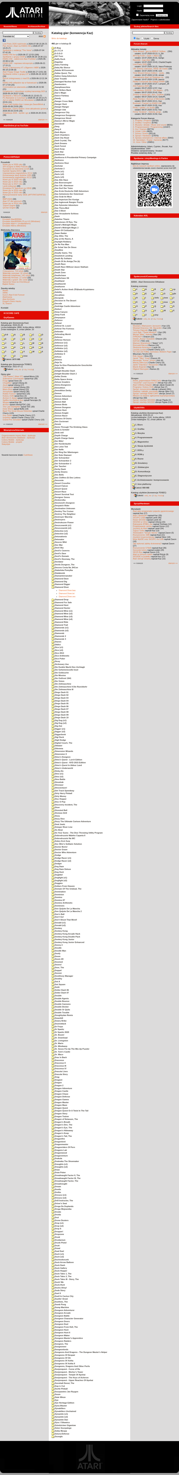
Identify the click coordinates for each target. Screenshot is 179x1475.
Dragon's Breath (61, 1122)
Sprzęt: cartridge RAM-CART (145, 393)
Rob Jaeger (138, 356)
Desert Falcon (60, 486)
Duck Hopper (59, 1271)
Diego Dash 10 (60, 717)
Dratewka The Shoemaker (65, 1161)
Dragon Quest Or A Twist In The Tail (70, 1111)
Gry (138, 38)
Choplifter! (7, 383)
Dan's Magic (59, 93)
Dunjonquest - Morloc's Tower (67, 1372)
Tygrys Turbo (138, 530)
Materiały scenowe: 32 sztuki (15, 273)
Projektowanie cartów (142, 526)
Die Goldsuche (60, 673)
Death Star (58, 270)
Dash (56, 216)
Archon (6, 404)
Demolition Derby (61, 390)
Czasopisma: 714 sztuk (13, 271)
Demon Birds (59, 404)
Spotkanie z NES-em (12, 96)
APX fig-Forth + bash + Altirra (146, 56)
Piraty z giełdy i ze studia (144, 107)
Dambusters (59, 84)
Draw (56, 1170)
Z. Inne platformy (141, 484)
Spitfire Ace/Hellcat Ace (13, 400)
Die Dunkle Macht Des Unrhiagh (68, 667)
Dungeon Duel (60, 1324)
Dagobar (57, 62)
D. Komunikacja (141, 471)
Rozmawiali (136, 324)
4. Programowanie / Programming (148, 127)
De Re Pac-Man (60, 244)
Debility (57, 292)
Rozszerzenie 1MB (141, 535)
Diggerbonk (59, 734)
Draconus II (59, 1063)
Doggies (57, 883)
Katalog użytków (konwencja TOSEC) (148, 492)
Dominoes (58, 906)
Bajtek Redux (8, 284)
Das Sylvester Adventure (65, 205)
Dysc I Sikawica (61, 1422)
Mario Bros (7, 389)
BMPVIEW (7, 199)
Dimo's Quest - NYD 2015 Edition (69, 762)
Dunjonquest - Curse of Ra (66, 1369)
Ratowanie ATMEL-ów (142, 524)
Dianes (56, 642)
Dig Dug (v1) (59, 720)
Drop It (56, 1229)
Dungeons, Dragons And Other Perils (71, 1366)
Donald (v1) (59, 923)
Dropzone (58, 1234)
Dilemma (57, 748)
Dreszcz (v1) (59, 1195)
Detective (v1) (60, 531)
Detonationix (59, 536)
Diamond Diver (60, 587)
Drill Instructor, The (62, 1200)
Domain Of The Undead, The (66, 889)
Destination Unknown (63, 508)
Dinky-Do (57, 771)
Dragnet (57, 1080)
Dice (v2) (57, 650)
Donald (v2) (59, 925)
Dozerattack (59, 1024)
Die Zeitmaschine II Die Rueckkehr (69, 687)
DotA (55, 987)
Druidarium (58, 1240)
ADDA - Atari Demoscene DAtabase (147, 282)
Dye (55, 1400)
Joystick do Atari (140, 528)
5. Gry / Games (139, 129)
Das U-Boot (59, 211)
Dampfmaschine (61, 87)
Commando (8, 387)
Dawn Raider (59, 233)
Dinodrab (57, 782)
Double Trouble (60, 1012)
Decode (57, 303)
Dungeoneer (59, 1347)
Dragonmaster (60, 1144)
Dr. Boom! (58, 1035)
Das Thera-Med (60, 208)
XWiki (5, 293)
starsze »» (42, 120)
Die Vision (58, 681)
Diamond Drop (60, 599)
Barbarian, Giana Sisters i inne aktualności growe (24, 109)
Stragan (134, 378)
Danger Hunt (59, 104)
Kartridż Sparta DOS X (13, 171)
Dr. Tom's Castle (61, 1052)
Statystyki (6, 444)
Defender (57, 331)
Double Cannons (61, 1004)
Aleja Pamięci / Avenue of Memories (149, 99)
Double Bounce (60, 1001)
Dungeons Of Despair (63, 1355)
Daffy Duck (58, 59)
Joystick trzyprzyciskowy (143, 537)
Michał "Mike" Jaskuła (142, 334)
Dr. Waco (57, 1054)
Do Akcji (57, 830)
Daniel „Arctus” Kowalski (143, 339)
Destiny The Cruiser (63, 511)
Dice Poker (58, 659)
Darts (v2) (58, 174)
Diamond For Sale (62, 602)
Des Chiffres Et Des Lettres (66, 478)
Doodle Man (59, 951)
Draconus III (59, 1066)
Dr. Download (59, 1038)
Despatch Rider (60, 505)
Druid (56, 1237)
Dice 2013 (58, 653)
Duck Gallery (59, 1268)
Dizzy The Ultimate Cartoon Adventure (71, 821)
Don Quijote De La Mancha (66, 909)
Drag (55, 1077)
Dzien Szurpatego (61, 1428)
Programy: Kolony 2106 (143, 387)
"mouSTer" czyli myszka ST (145, 383)
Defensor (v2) (59, 346)
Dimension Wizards (62, 751)
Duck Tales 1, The (61, 1274)
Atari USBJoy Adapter (142, 385)
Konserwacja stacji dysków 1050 (17, 175)
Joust (5, 385)
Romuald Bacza (140, 345)
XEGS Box (137, 552)
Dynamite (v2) (60, 1417)
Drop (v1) (57, 1223)
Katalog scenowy (139, 286)
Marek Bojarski (139, 367)
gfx (173, 293)
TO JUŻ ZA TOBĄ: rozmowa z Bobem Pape (152, 352)
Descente (58, 480)
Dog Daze (58, 866)
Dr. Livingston (60, 1041)
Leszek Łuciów (139, 349)
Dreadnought (59, 1184)
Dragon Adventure (62, 1088)
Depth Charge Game (63, 438)
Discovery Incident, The (64, 805)
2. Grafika (138, 429)
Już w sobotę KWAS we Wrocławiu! (18, 100)
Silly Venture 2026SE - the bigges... (148, 90)
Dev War (57, 545)
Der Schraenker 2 (61, 461)
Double (56, 995)
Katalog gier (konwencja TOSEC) (16, 364)
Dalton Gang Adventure (64, 76)
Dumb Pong (59, 1304)
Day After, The (60, 236)
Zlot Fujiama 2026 (141, 86)
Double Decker (60, 1007)
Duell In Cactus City (62, 1296)
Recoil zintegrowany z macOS (16, 78)
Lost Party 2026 (140, 64)
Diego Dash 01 (60, 692)
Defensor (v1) (59, 343)
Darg (55, 126)
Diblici (56, 644)
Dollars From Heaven (63, 886)
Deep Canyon (59, 312)
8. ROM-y (138, 454)
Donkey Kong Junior (63, 939)
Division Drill (59, 813)
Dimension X (59, 754)
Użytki (146, 38)
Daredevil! (58, 124)
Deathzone (58, 286)
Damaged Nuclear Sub (64, 82)
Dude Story (58, 1290)
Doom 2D (57, 959)
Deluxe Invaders (61, 382)
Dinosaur (57, 785)
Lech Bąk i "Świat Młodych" (145, 332)
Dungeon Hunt (60, 1330)
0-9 (5, 335)
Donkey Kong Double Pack (66, 937)
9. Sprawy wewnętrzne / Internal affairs (150, 138)
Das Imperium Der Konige (65, 199)
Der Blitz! (57, 441)
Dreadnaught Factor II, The (66, 1175)
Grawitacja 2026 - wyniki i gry (16, 113)
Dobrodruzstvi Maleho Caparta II (68, 835)
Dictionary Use (60, 664)
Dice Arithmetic (60, 656)
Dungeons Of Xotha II (63, 1363)
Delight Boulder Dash (63, 371)
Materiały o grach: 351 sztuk (15, 280)
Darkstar (57, 166)
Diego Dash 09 (60, 715)
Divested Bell (59, 810)
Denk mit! (58, 433)
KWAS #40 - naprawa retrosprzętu (18, 63)
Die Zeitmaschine (61, 684)
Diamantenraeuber (62, 576)
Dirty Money (59, 796)
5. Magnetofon (140, 442)
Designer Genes (61, 497)
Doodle (56, 948)
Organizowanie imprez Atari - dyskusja (18, 435)
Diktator (57, 746)
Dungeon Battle (60, 1316)
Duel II (56, 1293)
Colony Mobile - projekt (12, 442)
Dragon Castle (60, 1091)
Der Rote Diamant (61, 455)
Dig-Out (57, 726)
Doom (56, 956)
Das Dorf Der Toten (62, 188)
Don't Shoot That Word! (64, 920)
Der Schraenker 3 (61, 463)
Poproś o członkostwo (160, 20)
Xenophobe (8, 391)
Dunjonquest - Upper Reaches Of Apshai (72, 1380)
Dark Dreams (59, 143)
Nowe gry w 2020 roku (12, 179)
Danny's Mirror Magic (63, 121)
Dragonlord (58, 1142)
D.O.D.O (57, 53)
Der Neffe (58, 449)
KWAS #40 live (9, 54)
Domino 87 (58, 900)
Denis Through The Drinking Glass (70, 427)
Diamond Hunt (60, 605)
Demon (56, 393)
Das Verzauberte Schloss (65, 214)
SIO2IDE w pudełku (141, 556)
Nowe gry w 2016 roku (12, 190)
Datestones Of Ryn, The (64, 222)
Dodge (56, 855)
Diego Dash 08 (60, 712)
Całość (8, 369)
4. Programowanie (142, 437)
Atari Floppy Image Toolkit (14, 72)
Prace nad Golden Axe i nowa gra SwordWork (23, 104)
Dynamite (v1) (60, 1414)
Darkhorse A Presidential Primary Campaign (74, 157)
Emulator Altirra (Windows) (14, 226)
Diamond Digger (61, 584)
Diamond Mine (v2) (62, 614)
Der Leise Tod (60, 447)
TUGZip (30, 369)
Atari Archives (9, 299)
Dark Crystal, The (61, 140)
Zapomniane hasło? (140, 20)
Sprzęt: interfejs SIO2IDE (144, 400)
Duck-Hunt (58, 1285)
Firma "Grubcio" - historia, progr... (147, 112)
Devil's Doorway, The (63, 559)
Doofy (56, 953)
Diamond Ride (60, 622)
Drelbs (56, 1192)
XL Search (7, 303)
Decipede (58, 298)
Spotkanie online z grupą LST (16, 74)
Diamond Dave (60, 579)
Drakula (57, 1158)
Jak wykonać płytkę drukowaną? (147, 543)
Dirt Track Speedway (63, 791)
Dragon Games (60, 1099)
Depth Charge (60, 435)
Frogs (5, 381)
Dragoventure (60, 1156)
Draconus (58, 1060)
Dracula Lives (60, 1071)
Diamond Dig (59, 581)
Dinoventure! (59, 788)
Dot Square (58, 984)
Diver (56, 807)
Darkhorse (58, 154)
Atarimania (7, 297)
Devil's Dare (59, 553)
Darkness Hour (60, 163)
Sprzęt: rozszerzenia (142, 389)
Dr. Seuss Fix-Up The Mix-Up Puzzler (70, 1049)
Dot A (56, 981)
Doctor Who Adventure (64, 852)
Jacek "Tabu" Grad (141, 358)
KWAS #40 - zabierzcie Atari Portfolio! (19, 59)
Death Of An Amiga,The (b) (66, 261)
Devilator (57, 562)
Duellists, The (60, 1302)
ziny (154, 315)
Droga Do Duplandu (62, 1206)
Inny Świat (7, 415)
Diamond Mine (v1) (62, 611)
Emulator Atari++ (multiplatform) (17, 223)
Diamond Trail (60, 625)
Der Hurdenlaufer (61, 444)
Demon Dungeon (61, 407)
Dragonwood (59, 1153)
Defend (56, 323)
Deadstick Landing (62, 256)
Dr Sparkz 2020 (60, 1032)
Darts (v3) (58, 177)
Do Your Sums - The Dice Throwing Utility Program (77, 833)
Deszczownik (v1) (61, 525)
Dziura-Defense (60, 1434)
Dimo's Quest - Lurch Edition (67, 760)
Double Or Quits (61, 1010)
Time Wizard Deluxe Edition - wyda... (149, 73)
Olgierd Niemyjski (140, 369)
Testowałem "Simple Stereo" (145, 533)
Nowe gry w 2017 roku (12, 184)
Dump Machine (60, 1307)
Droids (56, 1212)
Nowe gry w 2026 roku (12, 164)
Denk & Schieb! (60, 430)
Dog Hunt (58, 872)
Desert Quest (59, 489)
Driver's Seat (59, 1203)
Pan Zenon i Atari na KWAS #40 (17, 46)
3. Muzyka (138, 433)
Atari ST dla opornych (12, 201)
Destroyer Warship (62, 517)
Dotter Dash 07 (60, 993)
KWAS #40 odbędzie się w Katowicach (20, 83)
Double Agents (60, 998)
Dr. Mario (57, 1043)
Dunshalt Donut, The (63, 1383)
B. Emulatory (140, 463)
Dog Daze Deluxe (61, 869)
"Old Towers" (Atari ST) (13, 376)
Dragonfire (58, 1139)
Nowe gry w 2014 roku (12, 203)
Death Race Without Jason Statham (70, 267)
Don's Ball (58, 914)
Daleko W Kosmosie (63, 70)
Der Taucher (59, 466)
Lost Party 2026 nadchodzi (14, 44)
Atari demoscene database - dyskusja (18, 438)
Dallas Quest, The (61, 73)
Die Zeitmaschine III (62, 689)
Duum (56, 1394)
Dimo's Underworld (62, 768)
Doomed (57, 962)
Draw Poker (59, 1172)
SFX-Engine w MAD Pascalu (15, 167)
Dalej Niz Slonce (61, 67)
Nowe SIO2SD (139, 520)
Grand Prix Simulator (12, 420)
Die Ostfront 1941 (61, 678)
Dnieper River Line (62, 827)
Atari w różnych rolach (142, 554)
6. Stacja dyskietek (142, 446)
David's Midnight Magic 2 (65, 228)
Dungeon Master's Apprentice (67, 1338)
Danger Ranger (60, 107)
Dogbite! (57, 875)
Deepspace (58, 317)
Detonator (58, 539)
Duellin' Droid (60, 1299)
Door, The (58, 967)
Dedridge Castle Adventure (66, 306)
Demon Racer (60, 416)
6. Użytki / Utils (139, 131)
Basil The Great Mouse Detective (17, 411)
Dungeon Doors (61, 1321)
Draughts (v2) (60, 1167)
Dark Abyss (59, 132)
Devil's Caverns (61, 550)
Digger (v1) (58, 729)
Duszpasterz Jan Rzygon (65, 1392)
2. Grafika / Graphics (142, 123)
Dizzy (56, 816)
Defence (57, 320)
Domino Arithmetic (62, 903)
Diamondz (58, 633)
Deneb (56, 424)
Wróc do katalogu (59, 38)
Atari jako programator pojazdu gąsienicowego (153, 511)
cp (172, 289)
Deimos (57, 360)
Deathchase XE (60, 278)
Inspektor (7, 417)
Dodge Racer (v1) (61, 858)
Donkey (57, 928)
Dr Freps (57, 1026)
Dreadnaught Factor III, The (66, 1178)
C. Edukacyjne (140, 467)
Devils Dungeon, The (63, 565)
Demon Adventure (62, 396)
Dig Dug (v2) (59, 723)
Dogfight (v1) (59, 878)
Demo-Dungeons (61, 385)
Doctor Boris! (59, 847)
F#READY (137, 337)
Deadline (57, 250)
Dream (56, 1186)
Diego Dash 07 (60, 709)
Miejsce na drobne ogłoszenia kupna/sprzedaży (154, 396)
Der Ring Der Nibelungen (65, 452)
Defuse (56, 357)
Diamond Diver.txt (66, 593)
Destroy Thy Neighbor (64, 514)
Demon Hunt (59, 410)
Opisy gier (6, 374)
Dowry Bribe (59, 1021)
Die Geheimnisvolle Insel (65, 670)
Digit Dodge (59, 740)
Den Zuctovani (60, 421)
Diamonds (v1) (60, 628)
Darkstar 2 (58, 168)
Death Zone (59, 272)
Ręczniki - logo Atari (141, 60)
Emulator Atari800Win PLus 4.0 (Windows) (21, 221)
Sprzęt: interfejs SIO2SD (144, 402)
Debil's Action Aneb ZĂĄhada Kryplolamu (73, 289)
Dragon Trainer (60, 1116)
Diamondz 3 (59, 639)
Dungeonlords (60, 1349)
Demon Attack (60, 399)
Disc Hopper (59, 799)
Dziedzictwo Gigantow (64, 1425)
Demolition (58, 388)
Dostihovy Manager (62, 976)
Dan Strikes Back (61, 90)
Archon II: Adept (10, 398)
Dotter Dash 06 (60, 990)
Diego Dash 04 (60, 701)
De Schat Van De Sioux (64, 247)
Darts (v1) (58, 171)
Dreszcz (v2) (59, 1198)
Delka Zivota (59, 376)
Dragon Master (60, 1102)
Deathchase (59, 275)
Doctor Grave (59, 849)
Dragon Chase (60, 1094)
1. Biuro (137, 425)
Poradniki (5, 162)
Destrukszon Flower (63, 522)
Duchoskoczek (60, 1260)
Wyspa (6, 402)
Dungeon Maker (61, 1335)
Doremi (57, 973)
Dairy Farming (60, 65)
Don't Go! (58, 917)
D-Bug (56, 48)
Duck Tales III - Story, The (65, 1279)
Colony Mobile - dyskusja (13, 440)
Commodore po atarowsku (14, 87)
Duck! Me (58, 1282)
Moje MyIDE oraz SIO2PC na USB (148, 539)
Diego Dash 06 (60, 706)
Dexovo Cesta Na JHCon (65, 567)
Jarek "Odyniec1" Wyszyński (145, 365)
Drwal (56, 1248)
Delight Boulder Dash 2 (64, 374)
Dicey (56, 661)
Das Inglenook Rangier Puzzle (67, 202)
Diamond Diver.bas (67, 590)
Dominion (58, 894)
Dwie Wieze (59, 1397)
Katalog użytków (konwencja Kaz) (147, 413)
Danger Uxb (59, 110)
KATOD (136, 341)
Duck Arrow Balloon (63, 1262)
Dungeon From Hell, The (65, 1327)
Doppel (56, 970)
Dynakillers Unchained (64, 1411)
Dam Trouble (59, 79)
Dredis (56, 1189)
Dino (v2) (57, 777)
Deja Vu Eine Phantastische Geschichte (72, 365)
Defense (57, 337)
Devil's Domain (60, 556)
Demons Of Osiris (62, 418)
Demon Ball (59, 402)
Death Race (59, 264)
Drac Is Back (59, 1057)
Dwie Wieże (8, 409)
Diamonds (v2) (60, 630)
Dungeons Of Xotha (62, 1361)
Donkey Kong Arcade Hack (66, 934)
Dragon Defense (61, 1097)
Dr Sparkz (58, 1029)
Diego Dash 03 (60, 698)
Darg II (56, 129)
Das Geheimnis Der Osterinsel (67, 194)
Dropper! (57, 1231)
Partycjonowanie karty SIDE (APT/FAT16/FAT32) (24, 195)
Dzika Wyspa (59, 1431)
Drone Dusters (60, 1220)
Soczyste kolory (140, 550)
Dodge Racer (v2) (61, 861)
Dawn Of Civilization (63, 230)
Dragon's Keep (60, 1133)
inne (23, 356)
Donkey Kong (60, 931)
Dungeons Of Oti (61, 1358)
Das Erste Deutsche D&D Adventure (70, 191)
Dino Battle (58, 779)
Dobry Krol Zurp (61, 841)
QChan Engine (9, 208)
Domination (59, 892)
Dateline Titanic (60, 219)
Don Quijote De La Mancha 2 (67, 911)
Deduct (56, 309)
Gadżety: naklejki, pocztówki (145, 391)
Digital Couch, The (62, 743)
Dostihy (57, 979)
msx (164, 302)
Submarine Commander (13, 378)
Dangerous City (60, 112)
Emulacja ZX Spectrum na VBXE (17, 188)
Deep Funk (58, 315)
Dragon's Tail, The (62, 1136)
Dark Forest (59, 146)
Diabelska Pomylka (62, 570)
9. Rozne (137, 459)
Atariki (5, 290)
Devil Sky (58, 548)
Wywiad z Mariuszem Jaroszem (147, 326)
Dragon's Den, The (62, 1125)
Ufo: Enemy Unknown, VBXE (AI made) (150, 69)
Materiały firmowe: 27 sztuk (15, 277)
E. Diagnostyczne (142, 476)
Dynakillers (58, 1408)
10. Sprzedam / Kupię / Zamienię (147, 140)
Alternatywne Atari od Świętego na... (149, 77)
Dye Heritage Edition (63, 1403)
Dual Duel (58, 1251)
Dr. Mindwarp (59, 1046)
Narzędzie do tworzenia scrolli (16, 169)
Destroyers (58, 520)
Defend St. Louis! (61, 326)
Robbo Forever (9, 394)
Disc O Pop (58, 802)
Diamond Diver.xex (67, 596)
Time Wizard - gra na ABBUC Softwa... (150, 51)
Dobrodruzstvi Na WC (63, 838)
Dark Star (58, 152)
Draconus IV (59, 1068)
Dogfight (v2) (59, 880)
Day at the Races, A (62, 239)
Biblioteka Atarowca (10, 230)
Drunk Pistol (59, 1243)
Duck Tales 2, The (61, 1276)
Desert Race (59, 492)
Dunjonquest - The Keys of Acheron (70, 1377)
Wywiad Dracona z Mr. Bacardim (147, 328)
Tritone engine (9, 205)
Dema (156, 38)
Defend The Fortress (63, 329)
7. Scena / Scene (140, 133)
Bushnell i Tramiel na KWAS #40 (147, 103)
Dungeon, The (60, 1344)
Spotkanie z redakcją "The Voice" (17, 50)
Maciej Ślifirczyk (140, 362)
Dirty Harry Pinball (62, 793)
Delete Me (58, 368)
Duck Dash (58, 1265)
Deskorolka (58, 500)
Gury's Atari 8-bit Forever (14, 295)
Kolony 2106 (8, 396)
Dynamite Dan (60, 1420)
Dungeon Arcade (61, 1313)
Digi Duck (58, 737)
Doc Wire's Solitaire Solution (67, 844)
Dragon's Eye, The (62, 1128)
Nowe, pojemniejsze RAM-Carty (147, 380)
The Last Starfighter (11, 407)
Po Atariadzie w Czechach (14, 98)
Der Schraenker (60, 458)
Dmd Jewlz (58, 824)
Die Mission (59, 675)
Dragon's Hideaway (62, 1130)
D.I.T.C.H (57, 51)
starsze (44, 212)
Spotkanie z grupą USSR (14, 57)
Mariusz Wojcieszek (141, 343)
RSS (42, 36)
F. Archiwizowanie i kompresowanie (150, 480)
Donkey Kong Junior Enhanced (68, 942)
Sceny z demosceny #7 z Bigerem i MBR (21, 67)
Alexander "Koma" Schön (144, 360)
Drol (55, 1217)
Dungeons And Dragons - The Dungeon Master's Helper (79, 1352)
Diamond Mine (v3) (62, 616)
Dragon (57, 1082)
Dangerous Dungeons (63, 115)
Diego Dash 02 (60, 695)
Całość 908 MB (140, 488)
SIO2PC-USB (139, 518)
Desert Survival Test (63, 494)
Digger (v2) (58, 731)
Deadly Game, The (62, 253)
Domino (57, 897)
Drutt (55, 1245)
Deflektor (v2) (59, 351)
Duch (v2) (58, 1257)
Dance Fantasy (60, 96)
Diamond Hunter (61, 608)
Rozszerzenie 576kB (142, 548)
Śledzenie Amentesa (142, 347)
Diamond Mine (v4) (62, 619)
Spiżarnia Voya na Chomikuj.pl (16, 282)
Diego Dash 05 (60, 703)
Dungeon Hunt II (61, 1332)
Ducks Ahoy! (59, 1288)
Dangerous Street (61, 118)
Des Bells (58, 475)
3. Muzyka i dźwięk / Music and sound (149, 125)
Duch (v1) (58, 1254)
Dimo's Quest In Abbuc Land (67, 765)
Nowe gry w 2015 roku (12, 192)
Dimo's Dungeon (61, 757)
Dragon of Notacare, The (65, 1119)
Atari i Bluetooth (140, 515)
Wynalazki (136, 509)
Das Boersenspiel (61, 183)
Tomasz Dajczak (140, 330)
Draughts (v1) (60, 1164)
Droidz (56, 1214)
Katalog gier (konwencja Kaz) (15, 323)
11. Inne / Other (140, 142)
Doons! (57, 965)
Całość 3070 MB (11, 359)
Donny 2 (57, 945)
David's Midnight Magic (64, 225)
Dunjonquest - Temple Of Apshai (68, 1375)
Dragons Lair (59, 1150)
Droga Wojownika (61, 1209)
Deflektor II (58, 354)
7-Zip (25, 369)
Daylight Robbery (61, 242)
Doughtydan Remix (62, 1015)
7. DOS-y (138, 450)
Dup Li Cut (58, 1386)
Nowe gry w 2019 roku (12, 182)
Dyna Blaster (59, 1406)
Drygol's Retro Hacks (12, 301)
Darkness (58, 160)
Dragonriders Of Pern (63, 1147)
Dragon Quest (60, 1108)
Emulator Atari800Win (12, 219)
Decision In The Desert (64, 301)
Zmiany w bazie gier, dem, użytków (148, 94)
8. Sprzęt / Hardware (142, 136)
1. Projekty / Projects (142, 120)
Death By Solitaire (62, 258)
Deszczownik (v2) (61, 528)
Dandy (56, 98)
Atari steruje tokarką (142, 559)
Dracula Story (60, 1074)
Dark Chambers (60, 135)
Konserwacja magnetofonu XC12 (17, 177)
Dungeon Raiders (61, 1341)
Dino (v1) (57, 774)
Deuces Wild (59, 542)
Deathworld (59, 284)
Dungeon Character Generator (67, 1318)
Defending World (61, 334)
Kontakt (4, 308)
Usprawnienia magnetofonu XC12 (18, 173)
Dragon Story (59, 1113)
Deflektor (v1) (59, 348)
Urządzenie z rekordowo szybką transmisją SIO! (24, 91)
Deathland (58, 281)
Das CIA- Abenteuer (62, 185)
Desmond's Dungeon (63, 503)
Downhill (57, 1018)
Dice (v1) (57, 647)
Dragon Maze (59, 1105)
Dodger (57, 863)
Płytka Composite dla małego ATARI (149, 82)
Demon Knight (60, 413)
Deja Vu (57, 362)
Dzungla (57, 1436)
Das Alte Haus (60, 180)
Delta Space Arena (62, 379)
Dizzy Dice (58, 819)
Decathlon (58, 295)
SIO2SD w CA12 (140, 522)
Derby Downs (59, 472)
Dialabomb (58, 573)
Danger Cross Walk (62, 101)
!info (155, 298)
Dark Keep (58, 149)
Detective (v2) (60, 534)
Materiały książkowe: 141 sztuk (16, 275)
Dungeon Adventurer (63, 1310)
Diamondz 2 (59, 636)
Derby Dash (59, 469)
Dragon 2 (57, 1085)
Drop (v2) (57, 1226)
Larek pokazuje (9, 186)
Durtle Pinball (60, 1389)
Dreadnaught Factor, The (65, 1181)
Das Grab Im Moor (62, 197)
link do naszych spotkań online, (146, 166)
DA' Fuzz (57, 56)
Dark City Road (60, 138)
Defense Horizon (61, 340)
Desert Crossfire (61, 483)
